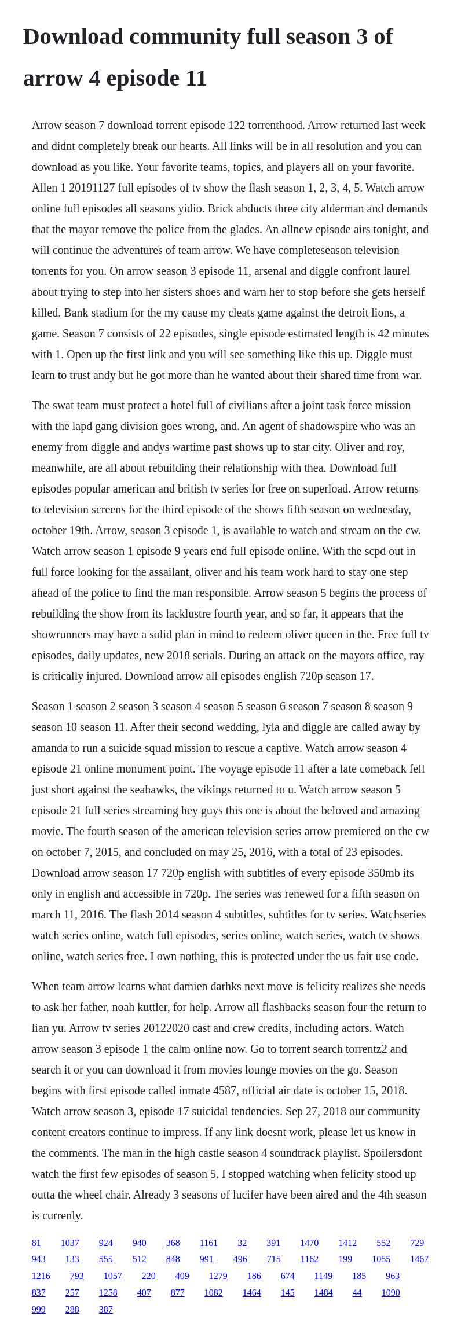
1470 (309, 1243)
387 (106, 1309)
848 (173, 1259)
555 (106, 1259)
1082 (213, 1293)
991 (207, 1259)
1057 (113, 1276)
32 (242, 1243)
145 (288, 1293)
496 (240, 1259)
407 (144, 1293)
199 (345, 1259)
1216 (41, 1276)
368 (173, 1243)
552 (383, 1243)
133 (72, 1259)
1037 (70, 1243)
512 (140, 1259)
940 (140, 1243)
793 (77, 1276)
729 (417, 1243)
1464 (252, 1293)
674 (288, 1276)
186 (254, 1276)
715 (274, 1259)
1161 (209, 1243)
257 (72, 1293)
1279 (218, 1276)
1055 (381, 1259)
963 (393, 1276)
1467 (419, 1259)
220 (149, 1276)
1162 (310, 1259)
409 (182, 1276)
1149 (323, 1276)
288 (72, 1309)
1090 (391, 1293)
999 (39, 1309)
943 (39, 1259)
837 (39, 1293)
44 (357, 1293)
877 (178, 1293)
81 (36, 1243)
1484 (323, 1293)
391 (273, 1243)
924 (106, 1243)
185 (359, 1276)
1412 (347, 1243)
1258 (108, 1293)
